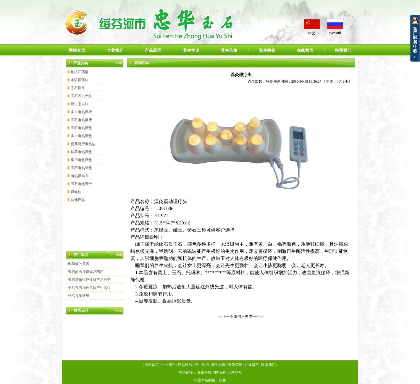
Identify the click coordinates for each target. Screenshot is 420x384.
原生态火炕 (79, 104)
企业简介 (115, 50)
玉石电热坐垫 (81, 168)
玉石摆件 (78, 88)
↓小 (345, 81)
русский (335, 33)
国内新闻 (219, 372)
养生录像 (229, 50)
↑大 (339, 81)
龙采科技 (204, 372)
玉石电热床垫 (81, 128)
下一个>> (256, 317)
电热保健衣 (79, 176)
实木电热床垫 (81, 136)
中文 (311, 33)
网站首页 (77, 50)
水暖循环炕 (79, 80)
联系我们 (343, 50)
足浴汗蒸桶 (79, 72)
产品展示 (153, 50)
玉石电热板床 (81, 120)
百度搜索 (234, 372)
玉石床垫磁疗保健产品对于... (90, 280)
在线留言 (305, 50)
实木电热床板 (81, 112)
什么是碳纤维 (78, 296)
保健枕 (76, 192)
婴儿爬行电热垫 (83, 144)
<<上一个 (225, 317)
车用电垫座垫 (81, 160)
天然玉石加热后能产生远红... (90, 288)
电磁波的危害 (78, 264)
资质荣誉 (267, 50)
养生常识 (191, 50)
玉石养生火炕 (81, 96)
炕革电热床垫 (81, 152)
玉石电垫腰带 (81, 184)
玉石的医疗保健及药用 (86, 272)
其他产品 (78, 200)
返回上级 (241, 317)
